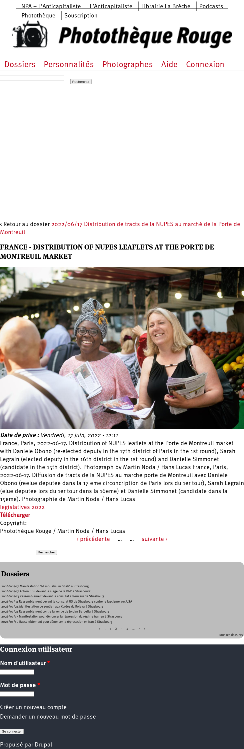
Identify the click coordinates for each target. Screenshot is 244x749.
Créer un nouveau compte (33, 708)
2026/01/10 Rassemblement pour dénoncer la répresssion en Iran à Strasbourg (56, 622)
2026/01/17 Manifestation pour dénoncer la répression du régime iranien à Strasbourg (61, 616)
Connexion (205, 65)
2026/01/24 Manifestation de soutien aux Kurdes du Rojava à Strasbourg (52, 606)
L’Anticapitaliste (111, 7)
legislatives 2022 (22, 507)
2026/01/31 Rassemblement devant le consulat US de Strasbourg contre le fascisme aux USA (66, 601)
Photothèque (39, 16)
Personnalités (69, 65)
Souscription (81, 16)
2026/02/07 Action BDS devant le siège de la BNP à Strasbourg (45, 591)
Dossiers (20, 65)
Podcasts (211, 7)
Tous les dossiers (231, 635)
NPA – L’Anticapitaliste (51, 7)
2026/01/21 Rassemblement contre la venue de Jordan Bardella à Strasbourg (55, 611)
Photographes (127, 65)
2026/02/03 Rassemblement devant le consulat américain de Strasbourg (52, 596)
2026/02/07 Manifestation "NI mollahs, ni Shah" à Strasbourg (45, 586)
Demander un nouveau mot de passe (48, 717)
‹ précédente (93, 539)
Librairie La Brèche (165, 7)
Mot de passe (20, 686)
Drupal (43, 745)
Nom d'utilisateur (25, 664)
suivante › (155, 539)
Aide (169, 65)
